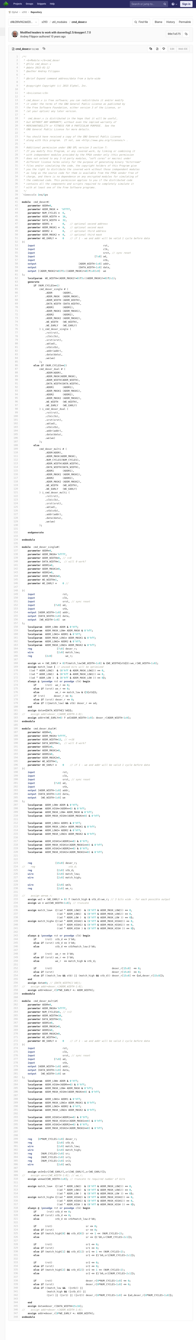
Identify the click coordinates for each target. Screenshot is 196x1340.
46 (18, 219)
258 (18, 989)
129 (18, 521)
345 (18, 1305)
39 (18, 194)
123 (18, 499)
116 (18, 474)
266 (18, 1019)
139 (18, 557)
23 (18, 136)
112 (18, 459)
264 (18, 1011)
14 (18, 103)
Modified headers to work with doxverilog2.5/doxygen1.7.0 (60, 32)
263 (18, 1008)
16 (18, 111)
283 (18, 1080)
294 (18, 1120)
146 (18, 583)
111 (18, 456)
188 (18, 735)
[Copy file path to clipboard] (48, 49)
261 (18, 1000)
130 (18, 525)
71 (18, 310)
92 (18, 387)
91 (18, 383)
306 (18, 1164)
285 (18, 1088)
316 (18, 1200)
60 (18, 270)
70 (18, 307)
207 (18, 804)
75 (18, 325)
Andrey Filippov (34, 36)
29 (18, 158)
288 (18, 1098)
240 (18, 924)
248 (18, 953)
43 (18, 209)
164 (18, 648)
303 (18, 1153)
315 (18, 1196)
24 (18, 140)
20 (18, 125)
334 (18, 1265)
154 (18, 612)
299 (18, 1138)
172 (18, 677)
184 (18, 721)
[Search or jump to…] (149, 4)
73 (18, 318)
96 (18, 401)
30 (18, 161)
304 (18, 1157)
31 (18, 165)
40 (18, 198)
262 (18, 1004)
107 (18, 441)
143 (18, 572)
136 (18, 546)
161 (18, 637)
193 (18, 753)
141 (18, 565)
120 (18, 488)
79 (18, 339)
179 (18, 703)
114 (18, 466)
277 (18, 1058)
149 (18, 594)
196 (18, 764)
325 (18, 1233)
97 (18, 405)
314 (18, 1193)
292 (18, 1113)
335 (18, 1269)
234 (18, 902)
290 (18, 1106)
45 (18, 216)
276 (18, 1055)
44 (18, 212)
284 (18, 1084)
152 (18, 604)
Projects (17, 3)
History (170, 22)
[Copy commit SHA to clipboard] (186, 34)
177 (18, 695)
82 (18, 350)
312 (18, 1186)
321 (18, 1218)
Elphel (17, 12)
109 (18, 448)
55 (18, 252)
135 (18, 543)
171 (18, 673)
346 (18, 1309)
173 (18, 681)
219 (18, 848)
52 (18, 241)
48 (18, 227)
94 (18, 394)
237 (18, 913)
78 (18, 336)
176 (18, 692)
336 (18, 1273)
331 (18, 1255)
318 (18, 1207)
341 (18, 1291)
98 (18, 408)
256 (18, 982)
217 (18, 841)
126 (18, 510)
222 (18, 859)
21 (18, 129)
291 (18, 1109)
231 (18, 891)
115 (18, 470)
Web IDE (183, 48)
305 (18, 1160)
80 (18, 343)
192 (18, 750)
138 (18, 554)
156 (18, 619)
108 (18, 445)
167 (18, 659)
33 (18, 172)
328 (18, 1244)
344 (18, 1302)
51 (18, 238)
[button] (4, 1335)
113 (18, 463)
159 (18, 630)
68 (18, 299)
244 (18, 939)
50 (18, 234)
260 (18, 997)
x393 (49, 22)
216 (18, 837)
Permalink (185, 22)
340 (18, 1287)
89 (18, 376)
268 (18, 1026)
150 (18, 597)
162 (18, 641)
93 (18, 390)
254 (18, 975)
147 (18, 586)
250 (18, 960)
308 (18, 1171)
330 (18, 1251)
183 (18, 717)
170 (18, 670)
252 (18, 968)
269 (18, 1029)
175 (18, 688)
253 (18, 971)
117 (18, 477)
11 (18, 92)
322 (18, 1222)
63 (18, 281)
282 (18, 1077)
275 (18, 1051)
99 (18, 412)
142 (18, 568)
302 (18, 1149)
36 (18, 183)
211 (18, 819)
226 (18, 873)
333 (18, 1262)
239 (18, 920)
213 (18, 826)
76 (18, 328)
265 (18, 1015)
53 (18, 245)
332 (18, 1258)
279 (18, 1066)
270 (18, 1033)
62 (18, 278)
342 (18, 1295)
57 (18, 259)
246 (18, 946)
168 (18, 663)
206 (18, 801)
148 (18, 590)
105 (18, 434)
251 (18, 964)
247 (18, 950)
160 (18, 634)
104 (18, 430)
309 (18, 1175)
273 (18, 1044)
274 (18, 1048)
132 (18, 532)
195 (18, 761)
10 (18, 89)
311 (18, 1182)
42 (18, 205)
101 (18, 419)
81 (18, 347)
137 (18, 550)
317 (18, 1204)
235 (18, 906)
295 (18, 1124)
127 (18, 514)
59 (18, 267)
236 (18, 910)
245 (18, 942)
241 (18, 928)
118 (18, 481)
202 (18, 786)
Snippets (41, 3)
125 (18, 506)
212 (18, 822)
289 (18, 1102)
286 (18, 1091)
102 (18, 423)
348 (18, 1316)
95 (18, 397)
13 (18, 100)
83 (18, 354)
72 (18, 314)
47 (18, 223)
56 (18, 256)
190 (18, 742)
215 (18, 833)
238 (18, 917)
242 (18, 931)
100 (18, 416)
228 (18, 881)
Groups (29, 3)
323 (18, 1226)
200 (18, 779)
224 (18, 866)
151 (18, 601)
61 (18, 274)
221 (18, 855)
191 (18, 746)
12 (18, 96)
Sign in (186, 4)
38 (18, 190)
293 (18, 1117)
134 (18, 539)
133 (18, 535)
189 (18, 739)
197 (18, 768)
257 (18, 986)
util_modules (64, 22)
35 (18, 180)
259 (18, 993)
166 (18, 655)
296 (18, 1127)
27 (18, 150)
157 (18, 623)
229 (18, 884)
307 (18, 1167)
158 (18, 626)
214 (18, 830)
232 (18, 895)
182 (18, 713)
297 (18, 1131)
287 (18, 1095)
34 (18, 176)
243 (18, 935)
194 (18, 757)
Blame (158, 22)
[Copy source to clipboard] (150, 49)
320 (18, 1215)
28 (18, 154)
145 (18, 579)
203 (18, 790)
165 (18, 652)
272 (18, 1040)
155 (18, 615)
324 (18, 1229)
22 (18, 132)
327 (18, 1240)
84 (18, 358)
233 (18, 899)
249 (18, 957)
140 (18, 561)
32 (18, 169)
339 (18, 1284)
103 (18, 427)
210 (18, 815)
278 (18, 1062)
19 (18, 121)
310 (18, 1178)
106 (18, 437)
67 (18, 296)
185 (18, 724)
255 (18, 979)
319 (18, 1211)
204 (18, 793)
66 (18, 292)
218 (18, 844)
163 (18, 644)
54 (18, 249)
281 (18, 1073)
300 (18, 1142)
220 (18, 851)
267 (18, 1022)
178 (18, 699)
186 (18, 728)
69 (18, 303)
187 (18, 732)
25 (18, 143)
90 (18, 379)
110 (18, 452)
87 (18, 368)
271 (18, 1037)
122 (18, 496)
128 (18, 517)
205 (18, 797)
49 (18, 230)
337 (18, 1276)
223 (18, 862)
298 (18, 1135)
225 (18, 870)
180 (18, 706)
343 (18, 1298)
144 (18, 575)
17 (18, 114)
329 (18, 1247)
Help (52, 3)
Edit (172, 48)
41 (18, 201)
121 (18, 492)
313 (18, 1189)
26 (18, 147)
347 (18, 1313)
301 (18, 1146)
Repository (40, 12)
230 (18, 888)
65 (18, 288)
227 (18, 877)
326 (18, 1236)
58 (18, 263)
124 (18, 503)
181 (18, 710)
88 (18, 372)
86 (18, 365)
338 (18, 1280)
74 (18, 321)
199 (18, 775)
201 (18, 782)
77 (18, 332)
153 (18, 608)
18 (18, 118)
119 (18, 485)
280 (18, 1069)
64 (18, 285)
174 (18, 684)
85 (18, 361)
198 (18, 772)
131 (18, 528)
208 (18, 808)
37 (18, 187)
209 (18, 811)
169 (18, 666)
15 (18, 107)
